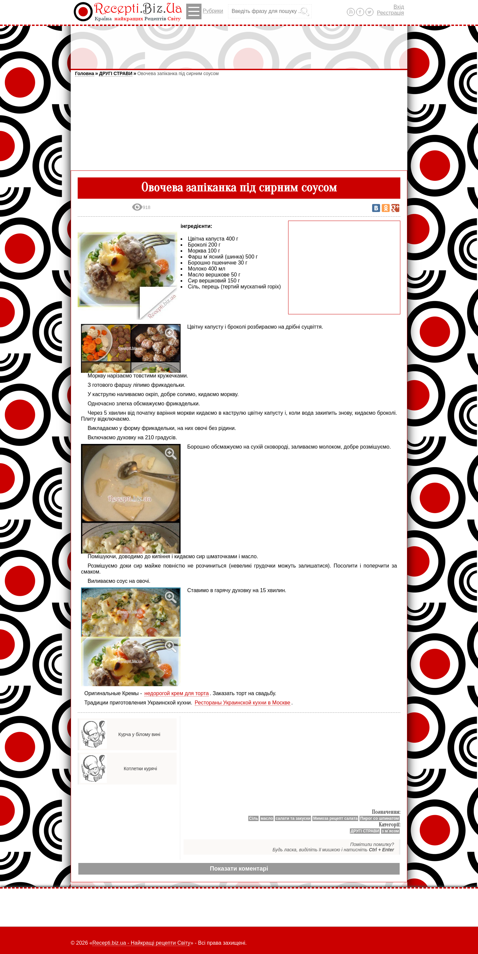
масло (267, 818)
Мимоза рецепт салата (335, 818)
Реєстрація (390, 13)
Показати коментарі (239, 868)
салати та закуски (293, 818)
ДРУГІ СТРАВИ (115, 73)
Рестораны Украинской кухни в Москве (242, 702)
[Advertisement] (239, 44)
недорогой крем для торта (176, 693)
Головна (84, 73)
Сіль (253, 818)
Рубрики (204, 11)
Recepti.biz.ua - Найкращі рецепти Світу (141, 943)
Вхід (399, 7)
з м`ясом (390, 831)
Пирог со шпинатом (379, 818)
